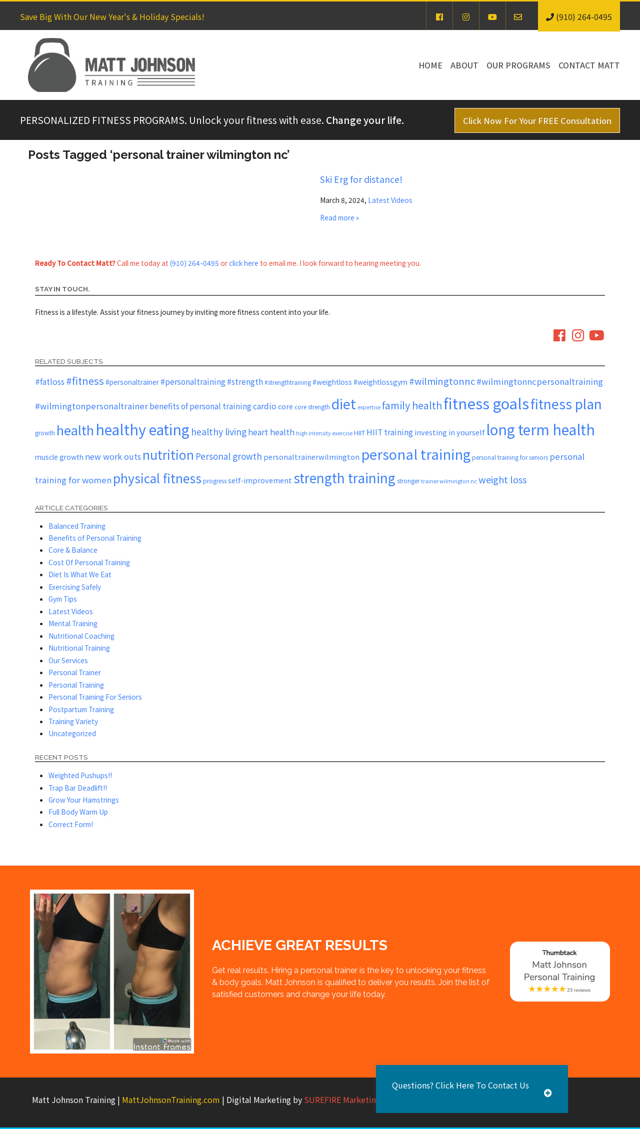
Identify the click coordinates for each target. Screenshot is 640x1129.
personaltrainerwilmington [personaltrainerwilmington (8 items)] (312, 456)
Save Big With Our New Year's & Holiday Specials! (112, 16)
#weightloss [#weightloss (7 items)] (332, 382)
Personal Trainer (74, 672)
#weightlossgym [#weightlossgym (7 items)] (381, 382)
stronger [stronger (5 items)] (408, 480)
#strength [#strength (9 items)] (245, 381)
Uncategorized (72, 733)
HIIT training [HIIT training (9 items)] (389, 431)
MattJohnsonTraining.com (171, 1100)
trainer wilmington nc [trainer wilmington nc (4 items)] (449, 481)
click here (243, 263)
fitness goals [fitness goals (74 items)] (486, 402)
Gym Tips (62, 599)
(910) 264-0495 (194, 263)
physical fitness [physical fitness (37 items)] (157, 478)
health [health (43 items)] (75, 429)
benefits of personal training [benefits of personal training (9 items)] (201, 405)
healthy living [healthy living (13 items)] (218, 431)
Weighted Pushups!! (80, 775)
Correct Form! (70, 824)
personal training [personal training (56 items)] (415, 454)
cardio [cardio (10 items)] (264, 406)
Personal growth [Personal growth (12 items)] (229, 456)
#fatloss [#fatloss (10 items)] (49, 381)
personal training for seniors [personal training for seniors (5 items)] (510, 457)
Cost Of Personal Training (89, 562)
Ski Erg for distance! (361, 178)
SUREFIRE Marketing (342, 1100)
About (464, 65)
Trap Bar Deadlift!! (77, 788)
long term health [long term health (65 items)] (540, 429)
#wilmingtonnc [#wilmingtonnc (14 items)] (442, 380)
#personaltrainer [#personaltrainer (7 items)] (132, 382)
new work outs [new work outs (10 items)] (113, 456)
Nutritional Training (79, 648)
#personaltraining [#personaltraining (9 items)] (193, 381)
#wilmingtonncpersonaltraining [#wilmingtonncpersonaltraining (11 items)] (539, 381)
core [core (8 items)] (285, 406)
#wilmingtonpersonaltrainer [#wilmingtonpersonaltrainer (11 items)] (91, 406)
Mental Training (73, 623)
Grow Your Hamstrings (83, 800)
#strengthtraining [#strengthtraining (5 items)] (287, 382)
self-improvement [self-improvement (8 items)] (260, 480)
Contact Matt (589, 65)
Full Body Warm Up (78, 812)
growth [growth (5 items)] (45, 432)
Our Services (68, 660)
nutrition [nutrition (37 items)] (168, 454)
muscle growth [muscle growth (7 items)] (59, 457)
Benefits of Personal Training (95, 538)
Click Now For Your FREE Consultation (537, 120)
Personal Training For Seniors (95, 697)
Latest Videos (390, 200)
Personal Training (76, 685)
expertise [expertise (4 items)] (369, 407)
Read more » (339, 217)
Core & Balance (73, 550)
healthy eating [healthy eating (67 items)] (143, 429)
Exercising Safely (74, 587)
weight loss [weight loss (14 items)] (502, 479)
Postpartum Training (81, 709)
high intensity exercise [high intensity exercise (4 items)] (324, 433)
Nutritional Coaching (81, 636)
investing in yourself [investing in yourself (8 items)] (449, 432)
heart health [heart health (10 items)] (271, 432)
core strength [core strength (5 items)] (312, 406)
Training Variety (73, 721)
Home (430, 65)
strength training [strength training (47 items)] (345, 477)
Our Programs (518, 65)
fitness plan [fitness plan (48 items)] (566, 403)
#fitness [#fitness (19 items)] (85, 380)
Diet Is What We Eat (80, 574)
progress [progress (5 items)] (214, 480)
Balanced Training (77, 526)
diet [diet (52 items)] (344, 403)
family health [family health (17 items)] (412, 405)
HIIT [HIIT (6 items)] (359, 432)
